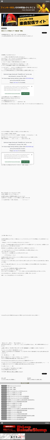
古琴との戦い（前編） (11, 389)
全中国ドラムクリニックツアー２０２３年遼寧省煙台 (18, 398)
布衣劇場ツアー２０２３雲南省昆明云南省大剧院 (17, 401)
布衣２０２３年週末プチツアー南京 (14, 394)
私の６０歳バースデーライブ (14, 244)
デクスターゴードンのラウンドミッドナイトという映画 (15, 360)
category (47, 1)
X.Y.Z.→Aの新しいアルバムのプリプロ (9, 59)
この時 (2, 347)
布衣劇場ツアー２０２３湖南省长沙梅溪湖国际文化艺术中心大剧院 (20, 415)
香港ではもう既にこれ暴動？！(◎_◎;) (15, 371)
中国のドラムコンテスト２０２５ (14, 385)
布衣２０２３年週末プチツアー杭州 (14, 392)
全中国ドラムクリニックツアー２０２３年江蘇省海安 (18, 396)
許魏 (32, 347)
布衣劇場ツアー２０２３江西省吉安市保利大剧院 (17, 413)
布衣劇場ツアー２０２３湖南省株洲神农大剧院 (16, 417)
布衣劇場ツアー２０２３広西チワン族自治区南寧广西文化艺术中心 (20, 399)
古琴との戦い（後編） (11, 387)
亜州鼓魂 (26, 347)
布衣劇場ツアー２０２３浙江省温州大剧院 (15, 419)
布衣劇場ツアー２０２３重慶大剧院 (14, 412)
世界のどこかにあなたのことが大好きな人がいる (17, 391)
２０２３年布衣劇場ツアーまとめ (14, 406)
